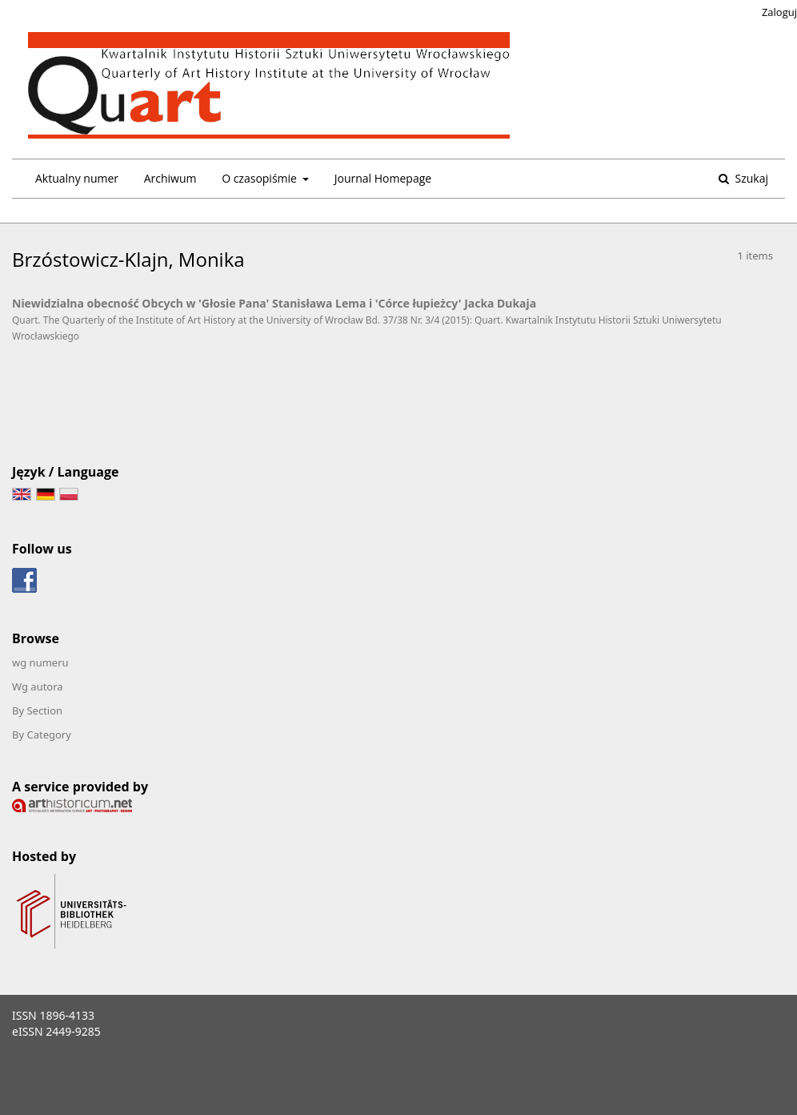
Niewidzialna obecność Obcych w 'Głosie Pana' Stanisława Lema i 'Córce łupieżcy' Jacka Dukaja (274, 303)
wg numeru (40, 662)
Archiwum (170, 178)
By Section (37, 710)
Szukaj (750, 178)
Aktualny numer (76, 178)
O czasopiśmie (260, 178)
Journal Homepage (382, 178)
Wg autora (37, 686)
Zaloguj (779, 12)
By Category (41, 734)
